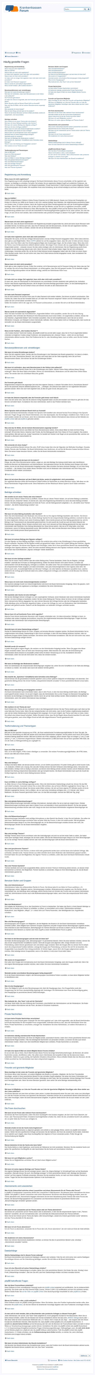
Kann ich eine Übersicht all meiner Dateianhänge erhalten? (66, 144)
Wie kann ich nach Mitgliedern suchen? (60, 118)
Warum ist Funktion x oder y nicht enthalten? (61, 153)
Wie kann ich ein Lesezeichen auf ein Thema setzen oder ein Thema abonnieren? (69, 131)
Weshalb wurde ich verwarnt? (14, 136)
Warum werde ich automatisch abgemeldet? (18, 83)
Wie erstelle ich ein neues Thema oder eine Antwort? (20, 121)
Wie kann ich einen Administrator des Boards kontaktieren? (66, 158)
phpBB (41, 1364)
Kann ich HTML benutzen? (13, 154)
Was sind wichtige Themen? (13, 163)
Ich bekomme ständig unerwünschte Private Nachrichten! (65, 90)
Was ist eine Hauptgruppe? (56, 80)
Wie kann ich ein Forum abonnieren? (59, 134)
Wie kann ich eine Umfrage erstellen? (16, 127)
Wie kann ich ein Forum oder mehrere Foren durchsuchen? (66, 112)
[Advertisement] (47, 32)
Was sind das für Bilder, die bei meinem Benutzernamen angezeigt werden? (25, 106)
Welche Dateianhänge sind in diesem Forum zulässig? (64, 142)
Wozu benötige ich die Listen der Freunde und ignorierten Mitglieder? (69, 100)
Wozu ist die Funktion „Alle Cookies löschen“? (18, 85)
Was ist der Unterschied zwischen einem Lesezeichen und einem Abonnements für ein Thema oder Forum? (68, 127)
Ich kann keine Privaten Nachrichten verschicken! (63, 88)
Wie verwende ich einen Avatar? (14, 109)
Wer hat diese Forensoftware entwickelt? (60, 151)
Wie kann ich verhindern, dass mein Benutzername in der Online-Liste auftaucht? (24, 94)
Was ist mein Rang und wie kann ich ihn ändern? (19, 111)
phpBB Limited (9, 419)
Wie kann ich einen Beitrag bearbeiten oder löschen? (21, 123)
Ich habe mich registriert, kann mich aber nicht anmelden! (22, 74)
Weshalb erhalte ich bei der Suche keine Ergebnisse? (64, 114)
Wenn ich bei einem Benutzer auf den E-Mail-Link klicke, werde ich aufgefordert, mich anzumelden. (25, 113)
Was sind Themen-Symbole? (13, 167)
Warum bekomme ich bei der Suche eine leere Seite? (64, 116)
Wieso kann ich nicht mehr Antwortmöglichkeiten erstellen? (22, 128)
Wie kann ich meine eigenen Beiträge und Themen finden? (66, 120)
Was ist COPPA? (10, 70)
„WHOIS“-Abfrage (73, 1318)
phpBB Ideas (18, 1305)
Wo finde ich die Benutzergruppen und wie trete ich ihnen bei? (67, 74)
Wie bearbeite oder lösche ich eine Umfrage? (18, 130)
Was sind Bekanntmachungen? (14, 161)
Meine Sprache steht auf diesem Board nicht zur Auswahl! (22, 103)
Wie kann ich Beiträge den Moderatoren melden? (19, 138)
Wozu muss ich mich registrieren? (15, 68)
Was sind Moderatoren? (55, 70)
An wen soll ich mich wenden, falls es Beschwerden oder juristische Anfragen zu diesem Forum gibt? (68, 155)
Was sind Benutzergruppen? (56, 72)
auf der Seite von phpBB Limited (32, 1292)
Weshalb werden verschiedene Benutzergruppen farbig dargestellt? (68, 78)
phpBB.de (24, 419)
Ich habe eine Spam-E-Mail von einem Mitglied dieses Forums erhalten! (67, 93)
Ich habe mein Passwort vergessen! (15, 82)
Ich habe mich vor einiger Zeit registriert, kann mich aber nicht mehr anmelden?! (25, 79)
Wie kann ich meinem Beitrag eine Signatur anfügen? (21, 125)
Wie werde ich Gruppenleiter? (57, 76)
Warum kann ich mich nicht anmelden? (16, 76)
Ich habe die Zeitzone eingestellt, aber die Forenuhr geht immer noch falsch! (25, 100)
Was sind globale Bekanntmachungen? (16, 160)
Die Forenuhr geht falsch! (12, 97)
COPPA (33, 241)
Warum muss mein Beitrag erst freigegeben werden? (20, 144)
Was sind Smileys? (10, 156)
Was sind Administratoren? (56, 68)
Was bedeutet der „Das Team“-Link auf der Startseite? (64, 82)
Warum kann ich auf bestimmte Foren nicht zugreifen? (21, 132)
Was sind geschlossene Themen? (15, 165)
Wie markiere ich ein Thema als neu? (16, 146)
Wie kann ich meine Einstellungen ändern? (18, 92)
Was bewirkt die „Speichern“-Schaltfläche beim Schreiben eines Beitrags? (24, 141)
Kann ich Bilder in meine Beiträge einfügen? (18, 158)
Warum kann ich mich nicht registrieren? (17, 72)
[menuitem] (18, 52)
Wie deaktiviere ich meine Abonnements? (60, 136)
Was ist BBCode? (10, 152)
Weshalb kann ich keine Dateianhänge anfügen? (19, 134)
